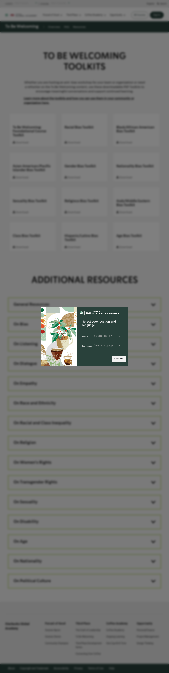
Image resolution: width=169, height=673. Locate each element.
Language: (87, 346)
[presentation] (108, 345)
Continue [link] (118, 359)
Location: (86, 336)
